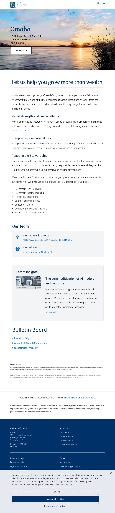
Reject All (55, 491)
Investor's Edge (22, 338)
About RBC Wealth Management (31, 343)
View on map (15, 440)
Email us (13, 447)
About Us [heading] (64, 428)
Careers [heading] (63, 458)
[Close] (111, 473)
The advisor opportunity (69, 466)
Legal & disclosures (18, 466)
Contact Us (21, 51)
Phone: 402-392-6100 (19, 444)
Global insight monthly (26, 347)
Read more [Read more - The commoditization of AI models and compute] (51, 312)
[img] (57, 39)
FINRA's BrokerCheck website (77, 397)
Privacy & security (17, 462)
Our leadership (65, 436)
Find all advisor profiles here (37, 252)
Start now (64, 462)
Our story (63, 432)
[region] (57, 491)
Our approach (65, 440)
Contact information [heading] (19, 428)
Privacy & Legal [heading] (17, 458)
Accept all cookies (55, 499)
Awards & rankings (67, 445)
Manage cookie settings (55, 506)
